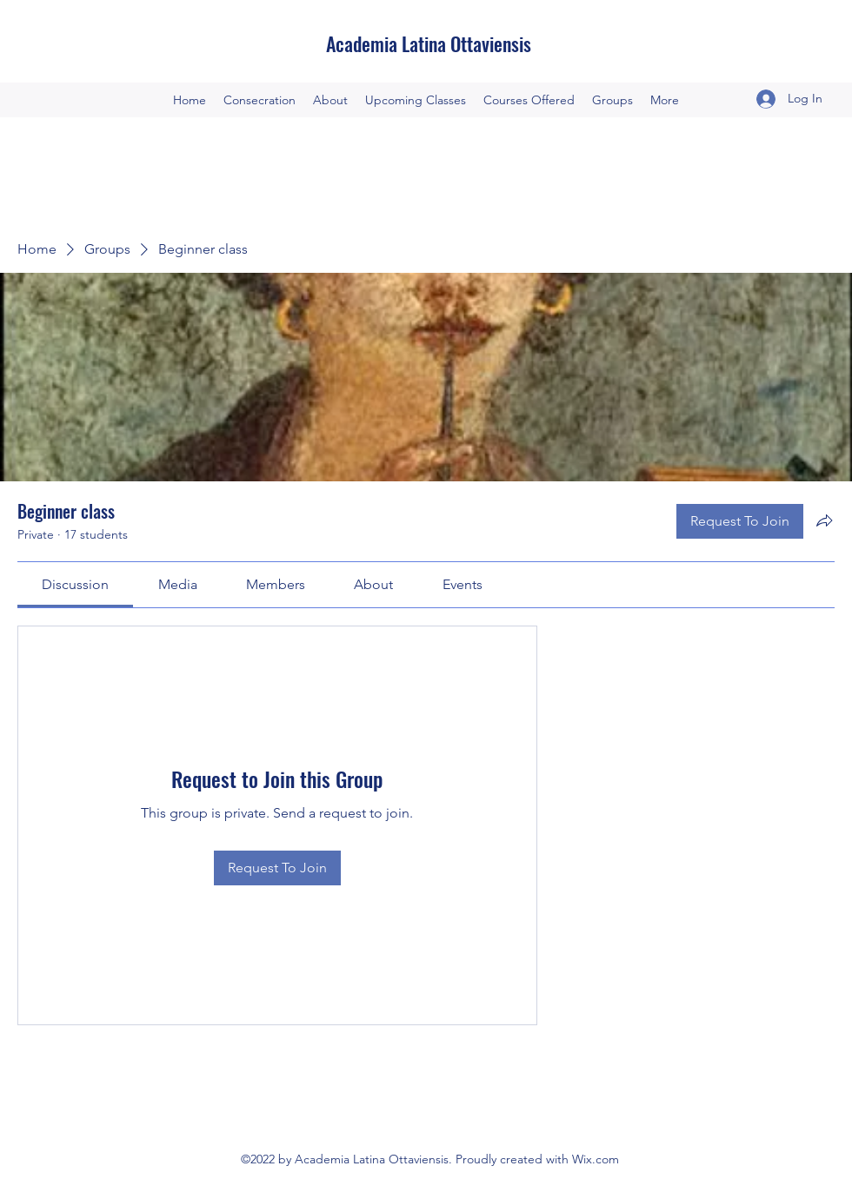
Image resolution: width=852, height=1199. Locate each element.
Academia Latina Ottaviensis (428, 43)
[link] (75, 584)
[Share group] (824, 520)
